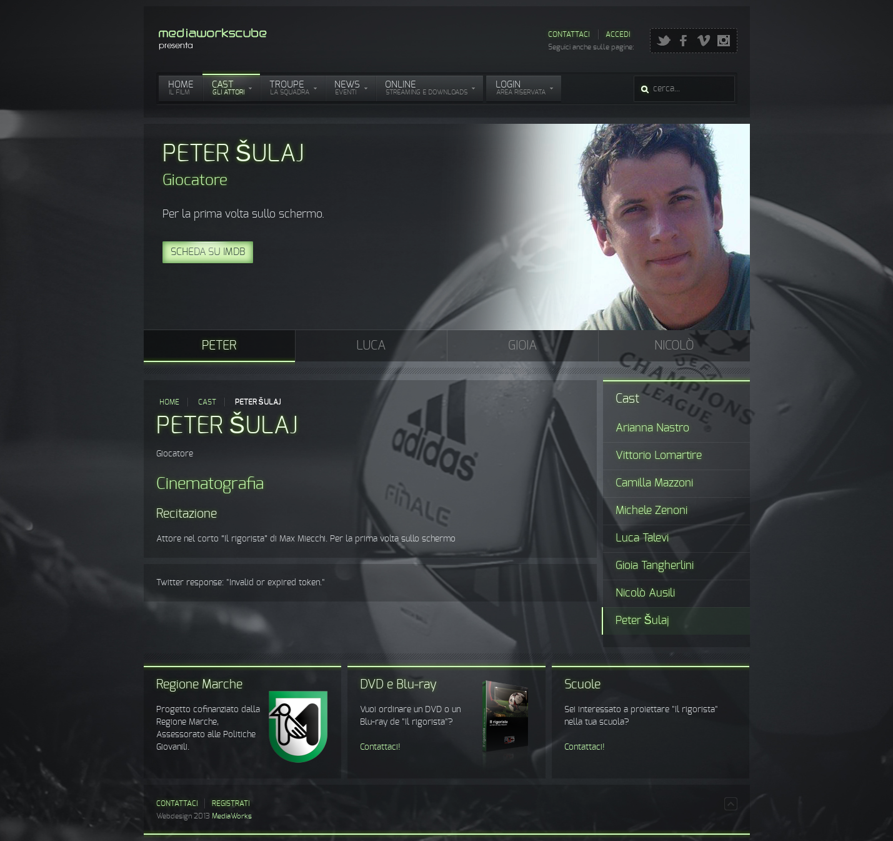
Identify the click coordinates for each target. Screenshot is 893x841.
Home (169, 402)
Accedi (618, 34)
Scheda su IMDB (208, 252)
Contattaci (568, 34)
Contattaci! (380, 747)
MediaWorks (232, 816)
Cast (207, 402)
